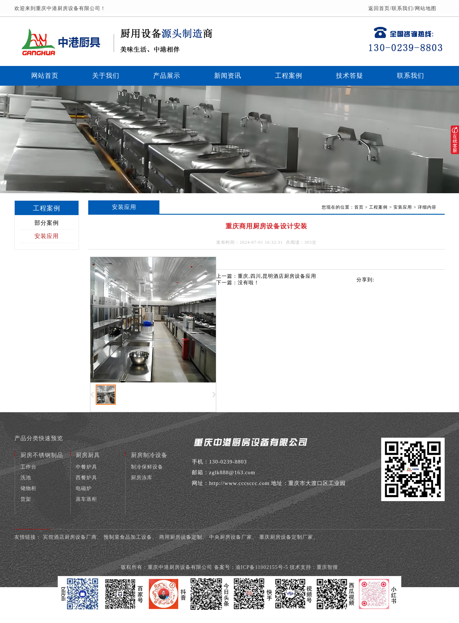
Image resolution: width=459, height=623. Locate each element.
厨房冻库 (141, 477)
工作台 (28, 467)
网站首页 (44, 75)
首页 (359, 207)
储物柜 (28, 488)
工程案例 (288, 75)
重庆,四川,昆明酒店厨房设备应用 (277, 276)
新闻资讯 (227, 75)
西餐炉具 (86, 477)
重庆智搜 (327, 567)
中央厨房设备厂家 (230, 537)
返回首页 (379, 8)
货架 (25, 499)
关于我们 (105, 75)
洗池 (25, 477)
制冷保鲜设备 (147, 467)
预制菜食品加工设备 (128, 537)
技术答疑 (349, 75)
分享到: (365, 279)
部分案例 (46, 223)
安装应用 (46, 236)
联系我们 (402, 8)
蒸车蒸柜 (86, 499)
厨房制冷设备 (149, 455)
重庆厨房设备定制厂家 (286, 537)
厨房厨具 (88, 455)
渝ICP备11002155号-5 (262, 567)
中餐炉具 (86, 467)
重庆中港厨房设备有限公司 (181, 567)
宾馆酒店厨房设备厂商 (70, 537)
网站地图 (425, 8)
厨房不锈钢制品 (41, 455)
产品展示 (166, 75)
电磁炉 (84, 488)
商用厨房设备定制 (180, 537)
